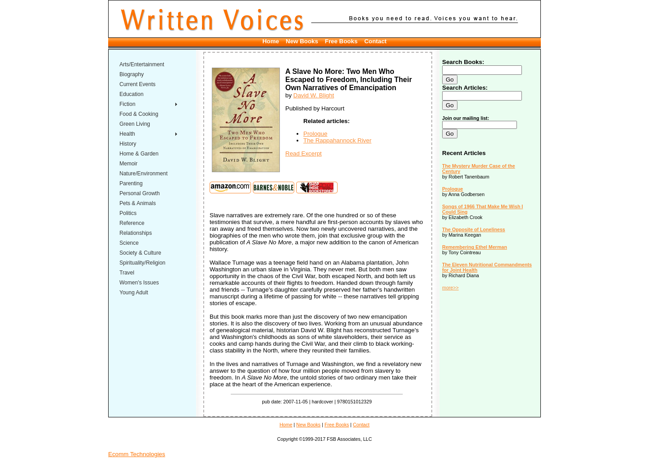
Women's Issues (139, 282)
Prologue (315, 133)
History (127, 144)
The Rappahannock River (337, 140)
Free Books (341, 41)
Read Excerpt (303, 153)
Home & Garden (139, 154)
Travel (126, 273)
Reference (131, 223)
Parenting (130, 183)
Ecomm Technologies (136, 454)
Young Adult (133, 292)
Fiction (127, 104)
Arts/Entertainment (141, 64)
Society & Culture (140, 253)
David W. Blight (313, 95)
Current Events (137, 84)
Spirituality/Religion (142, 263)
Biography (131, 74)
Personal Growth (139, 193)
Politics (128, 213)
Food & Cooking (138, 114)
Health (127, 134)
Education (131, 94)
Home (270, 41)
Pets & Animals (137, 203)
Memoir (128, 163)
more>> (450, 287)
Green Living (134, 124)
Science (129, 243)
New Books (302, 41)
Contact (375, 41)
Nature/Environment (143, 173)
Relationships (135, 233)
